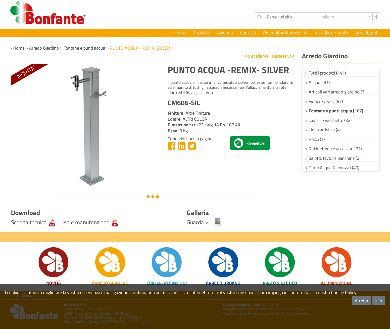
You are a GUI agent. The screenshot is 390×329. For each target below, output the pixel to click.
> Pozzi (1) (315, 139)
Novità (53, 283)
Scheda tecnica (33, 222)
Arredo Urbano (223, 283)
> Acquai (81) (317, 82)
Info (378, 301)
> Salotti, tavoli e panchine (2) (333, 158)
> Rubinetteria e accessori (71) (333, 148)
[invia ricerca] (259, 16)
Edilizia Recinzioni (166, 283)
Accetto (361, 301)
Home (181, 32)
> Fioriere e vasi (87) (324, 101)
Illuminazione (336, 283)
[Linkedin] (182, 145)
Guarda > (204, 222)
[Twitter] (192, 145)
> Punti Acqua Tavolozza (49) (332, 167)
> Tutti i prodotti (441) (325, 73)
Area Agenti (367, 32)
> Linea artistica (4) (323, 129)
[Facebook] (171, 145)
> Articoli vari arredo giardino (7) (335, 91)
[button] (345, 16)
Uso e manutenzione (89, 222)
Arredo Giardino (110, 283)
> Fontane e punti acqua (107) (334, 110)
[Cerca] (291, 16)
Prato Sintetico (280, 283)
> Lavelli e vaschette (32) (328, 120)
